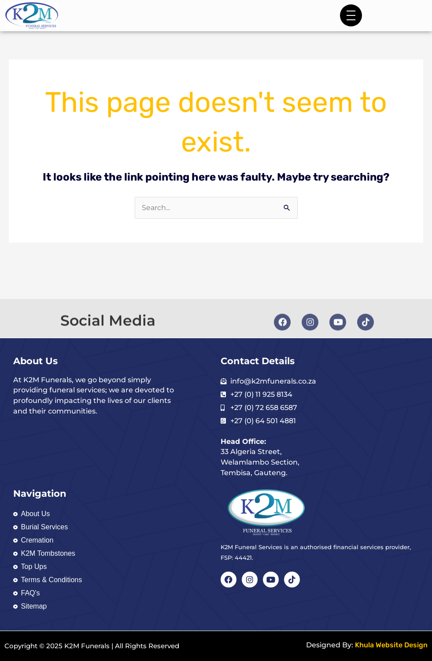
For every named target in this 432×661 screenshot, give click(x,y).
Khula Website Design (391, 645)
